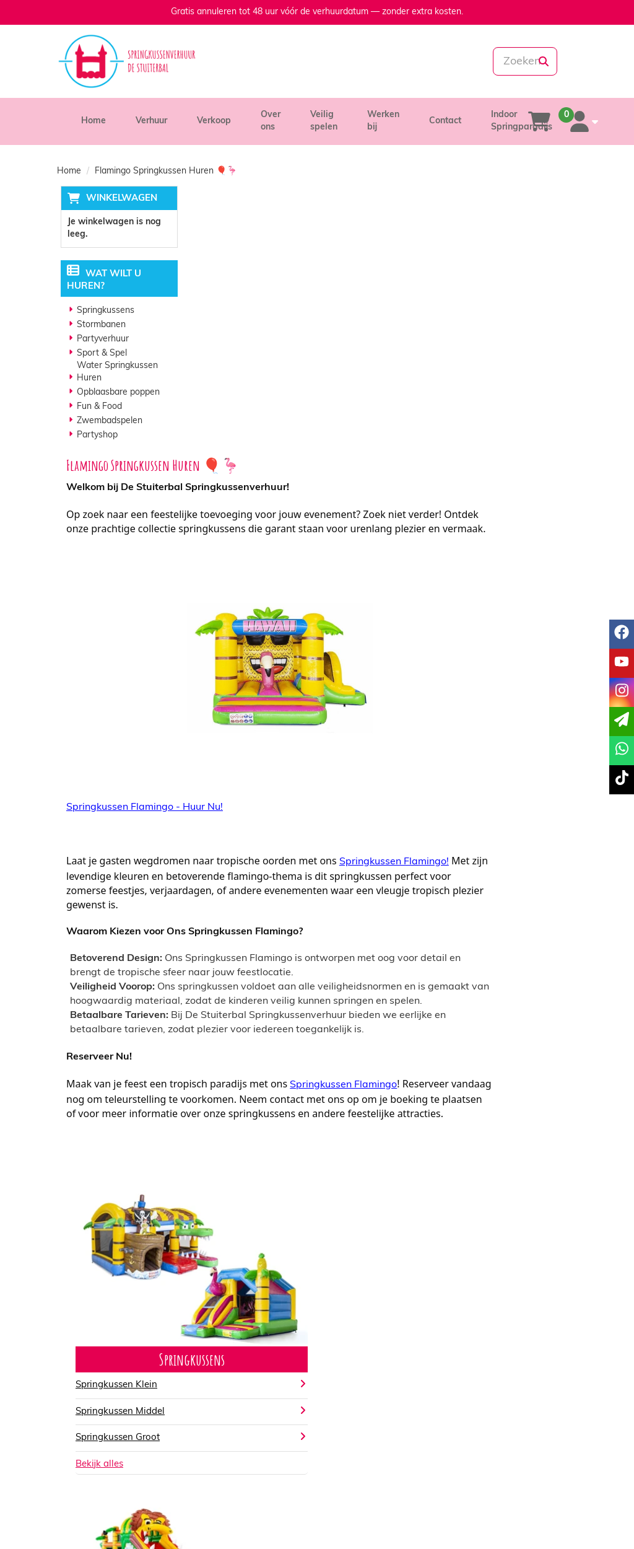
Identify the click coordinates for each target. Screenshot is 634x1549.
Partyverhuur (100, 339)
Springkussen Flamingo (473, 846)
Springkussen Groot (248, 1213)
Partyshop (94, 436)
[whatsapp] (358, 62)
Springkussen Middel (250, 1187)
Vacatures (220, 1401)
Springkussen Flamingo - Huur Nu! (274, 554)
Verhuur (151, 121)
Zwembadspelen (106, 421)
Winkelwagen (118, 198)
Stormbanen (98, 325)
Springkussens (102, 311)
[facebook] (499, 1520)
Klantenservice (498, 1377)
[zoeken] (543, 61)
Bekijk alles (229, 1240)
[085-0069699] (273, 62)
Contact (445, 121)
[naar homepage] (137, 61)
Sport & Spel (99, 354)
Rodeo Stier (357, 1160)
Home (93, 121)
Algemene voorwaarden (382, 1401)
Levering (351, 1377)
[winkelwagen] (539, 121)
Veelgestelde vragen (509, 1401)
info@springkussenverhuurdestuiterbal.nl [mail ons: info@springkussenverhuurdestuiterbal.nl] (139, 1399)
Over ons (218, 1377)
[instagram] (543, 1520)
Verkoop (214, 121)
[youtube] (521, 1520)
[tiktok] (566, 1520)
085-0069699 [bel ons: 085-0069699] (101, 1378)
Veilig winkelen (363, 1389)
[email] (621, 721)
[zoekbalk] (496, 61)
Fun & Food (96, 407)
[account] (581, 121)
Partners (217, 1389)
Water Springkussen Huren (114, 373)
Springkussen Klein (246, 1160)
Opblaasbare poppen (115, 393)
